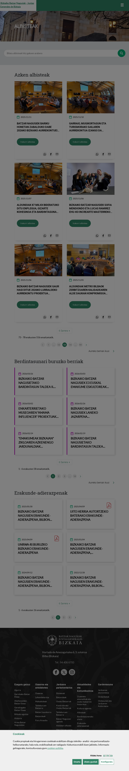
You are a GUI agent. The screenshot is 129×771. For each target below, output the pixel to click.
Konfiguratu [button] (107, 761)
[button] (104, 756)
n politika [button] (55, 748)
